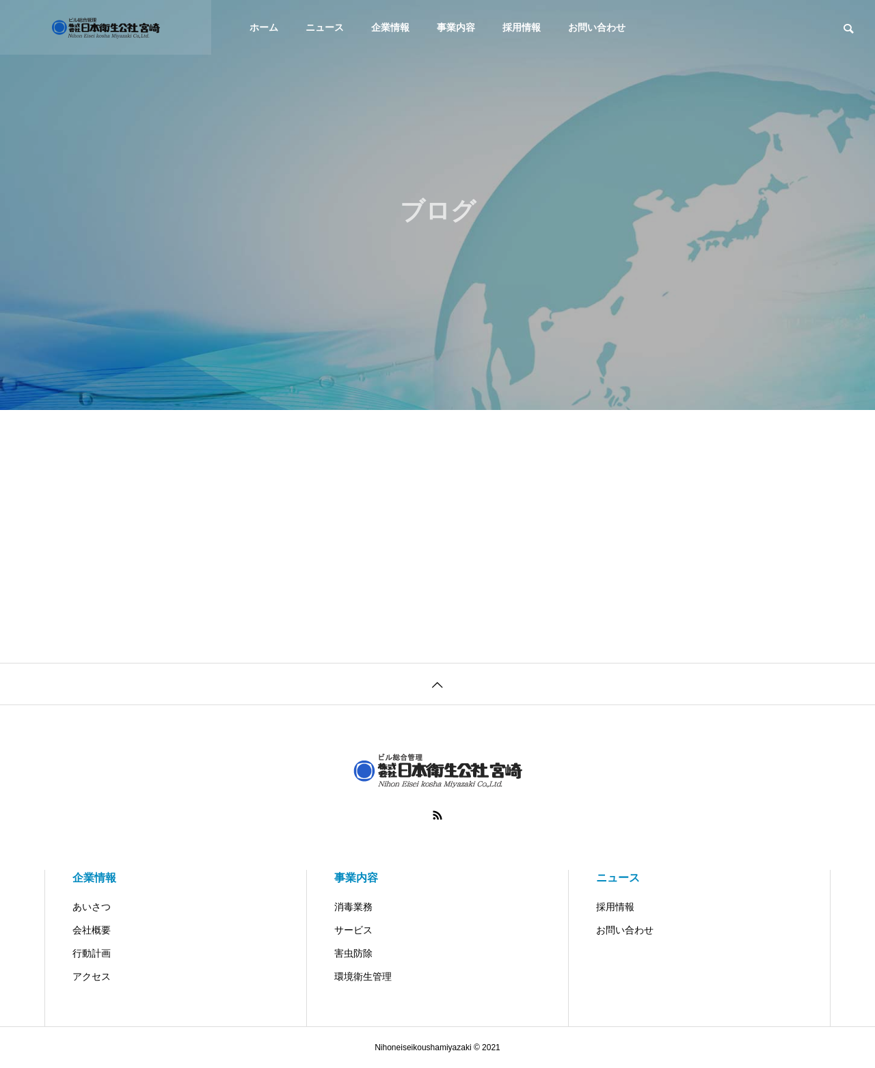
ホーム (264, 27)
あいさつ (91, 906)
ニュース (325, 27)
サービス (353, 930)
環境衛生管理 (363, 976)
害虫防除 (353, 953)
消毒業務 (353, 906)
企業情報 (390, 27)
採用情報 (521, 27)
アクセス (91, 976)
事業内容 (456, 27)
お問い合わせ (596, 27)
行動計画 (91, 953)
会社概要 (91, 930)
